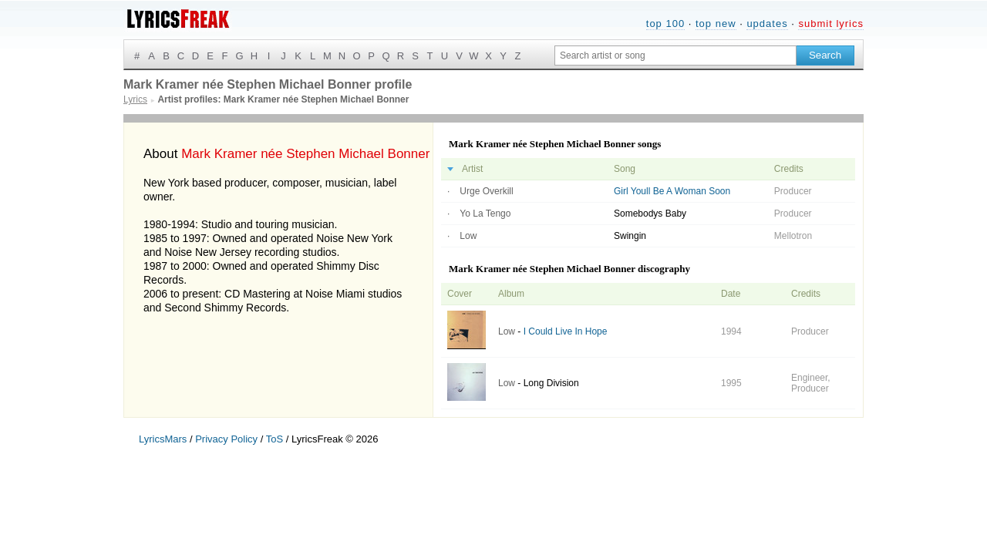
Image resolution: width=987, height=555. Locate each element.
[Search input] (675, 55)
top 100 (665, 23)
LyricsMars (163, 439)
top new (716, 23)
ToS (274, 439)
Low (468, 235)
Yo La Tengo (485, 213)
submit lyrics (831, 23)
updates (766, 23)
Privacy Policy (226, 439)
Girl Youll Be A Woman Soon (672, 191)
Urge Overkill (486, 191)
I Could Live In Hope (566, 331)
